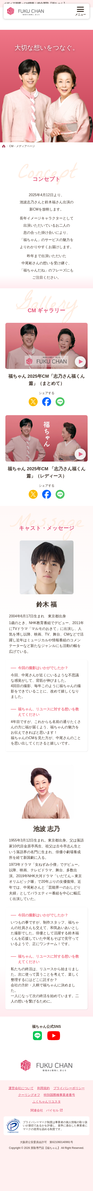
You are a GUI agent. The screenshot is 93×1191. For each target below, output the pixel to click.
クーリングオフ (29, 1095)
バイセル (54, 1110)
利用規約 (43, 1088)
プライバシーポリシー (69, 1088)
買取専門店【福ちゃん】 (45, 1148)
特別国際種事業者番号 (59, 1095)
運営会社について (21, 1088)
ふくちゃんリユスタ (46, 1101)
